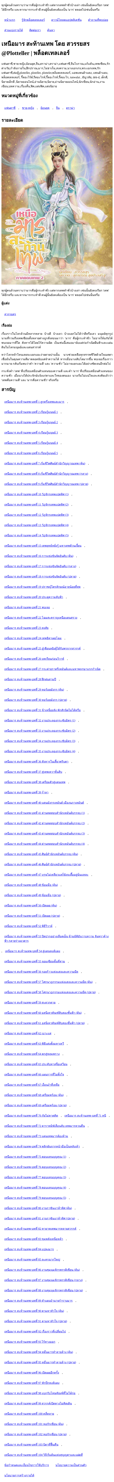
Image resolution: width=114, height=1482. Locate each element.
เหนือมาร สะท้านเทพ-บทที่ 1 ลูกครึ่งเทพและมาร (34, 401)
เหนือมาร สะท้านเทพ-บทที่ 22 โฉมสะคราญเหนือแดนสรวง (40, 617)
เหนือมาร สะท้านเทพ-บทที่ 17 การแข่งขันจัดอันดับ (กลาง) (40, 566)
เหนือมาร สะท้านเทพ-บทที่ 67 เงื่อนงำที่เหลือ (31, 1084)
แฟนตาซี (9, 107)
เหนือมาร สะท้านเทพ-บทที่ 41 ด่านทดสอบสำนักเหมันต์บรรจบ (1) (44, 812)
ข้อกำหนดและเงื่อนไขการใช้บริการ (26, 1465)
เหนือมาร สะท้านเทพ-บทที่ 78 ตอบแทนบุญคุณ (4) (35, 1187)
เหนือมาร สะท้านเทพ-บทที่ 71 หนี (85, 1115)
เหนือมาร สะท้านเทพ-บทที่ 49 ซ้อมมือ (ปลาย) (32, 895)
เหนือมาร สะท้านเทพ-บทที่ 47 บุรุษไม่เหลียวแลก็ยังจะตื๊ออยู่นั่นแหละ (46, 874)
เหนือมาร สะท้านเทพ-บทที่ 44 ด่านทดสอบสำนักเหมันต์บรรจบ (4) (44, 843)
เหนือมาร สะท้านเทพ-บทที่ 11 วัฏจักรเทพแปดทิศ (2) (36, 504)
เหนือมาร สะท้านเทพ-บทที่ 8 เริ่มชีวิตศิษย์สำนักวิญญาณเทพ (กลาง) (46, 473)
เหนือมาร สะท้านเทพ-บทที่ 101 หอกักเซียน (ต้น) (34, 1424)
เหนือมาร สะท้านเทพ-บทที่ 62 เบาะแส (27, 1033)
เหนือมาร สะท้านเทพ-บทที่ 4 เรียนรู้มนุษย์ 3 (31, 432)
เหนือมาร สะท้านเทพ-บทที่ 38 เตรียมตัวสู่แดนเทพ (34, 782)
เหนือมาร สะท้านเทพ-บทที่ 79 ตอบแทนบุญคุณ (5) (35, 1197)
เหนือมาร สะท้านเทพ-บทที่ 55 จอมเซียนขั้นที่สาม (34, 961)
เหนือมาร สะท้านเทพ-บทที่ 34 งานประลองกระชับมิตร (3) (39, 741)
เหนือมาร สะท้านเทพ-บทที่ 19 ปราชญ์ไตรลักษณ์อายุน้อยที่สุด (42, 586)
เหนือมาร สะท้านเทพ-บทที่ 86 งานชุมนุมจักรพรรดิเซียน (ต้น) (42, 1269)
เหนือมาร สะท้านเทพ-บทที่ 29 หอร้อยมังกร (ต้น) (34, 689)
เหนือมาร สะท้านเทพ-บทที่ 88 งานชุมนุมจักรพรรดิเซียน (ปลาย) (43, 1290)
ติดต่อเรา (35, 30)
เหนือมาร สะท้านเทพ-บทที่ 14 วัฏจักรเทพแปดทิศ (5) (36, 535)
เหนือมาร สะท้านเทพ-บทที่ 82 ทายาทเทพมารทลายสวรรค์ (40, 1228)
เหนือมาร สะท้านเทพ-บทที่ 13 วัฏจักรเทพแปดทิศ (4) (36, 525)
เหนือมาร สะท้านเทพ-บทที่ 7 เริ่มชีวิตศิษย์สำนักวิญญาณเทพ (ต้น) (44, 463)
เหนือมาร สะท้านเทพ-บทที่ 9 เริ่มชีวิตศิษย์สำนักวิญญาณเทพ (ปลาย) (46, 484)
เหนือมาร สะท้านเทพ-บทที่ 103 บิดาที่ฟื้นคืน (31, 1444)
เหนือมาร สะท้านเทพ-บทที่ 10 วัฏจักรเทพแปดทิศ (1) (36, 494)
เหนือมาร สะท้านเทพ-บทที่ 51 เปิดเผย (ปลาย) (32, 915)
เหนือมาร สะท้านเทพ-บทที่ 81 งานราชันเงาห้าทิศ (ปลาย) (39, 1218)
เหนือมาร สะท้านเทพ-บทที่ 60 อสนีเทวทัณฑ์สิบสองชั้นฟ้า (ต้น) (43, 1012)
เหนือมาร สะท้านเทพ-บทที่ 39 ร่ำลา (26, 792)
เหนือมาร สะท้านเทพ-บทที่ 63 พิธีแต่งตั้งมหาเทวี (34, 1043)
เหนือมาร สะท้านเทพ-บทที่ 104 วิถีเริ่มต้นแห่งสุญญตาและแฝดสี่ (43, 1454)
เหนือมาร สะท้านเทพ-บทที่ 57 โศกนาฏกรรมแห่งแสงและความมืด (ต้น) (48, 981)
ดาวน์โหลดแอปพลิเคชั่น (66, 19)
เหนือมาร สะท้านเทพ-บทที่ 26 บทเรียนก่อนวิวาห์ (34, 658)
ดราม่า (70, 107)
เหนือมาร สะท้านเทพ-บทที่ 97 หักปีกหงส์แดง (31, 1382)
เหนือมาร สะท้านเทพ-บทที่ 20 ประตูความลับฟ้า (33, 597)
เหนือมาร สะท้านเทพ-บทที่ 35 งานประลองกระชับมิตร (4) (39, 751)
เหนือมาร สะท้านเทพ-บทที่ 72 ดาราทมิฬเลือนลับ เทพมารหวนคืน (44, 1125)
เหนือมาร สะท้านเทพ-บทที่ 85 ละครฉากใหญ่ (32, 1259)
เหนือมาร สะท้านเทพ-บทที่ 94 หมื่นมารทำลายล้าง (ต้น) (38, 1352)
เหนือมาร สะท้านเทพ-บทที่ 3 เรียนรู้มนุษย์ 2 (31, 422)
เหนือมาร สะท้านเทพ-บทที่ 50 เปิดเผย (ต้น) (30, 905)
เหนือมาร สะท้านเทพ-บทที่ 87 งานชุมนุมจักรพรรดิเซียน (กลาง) (43, 1280)
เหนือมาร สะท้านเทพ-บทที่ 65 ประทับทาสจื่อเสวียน (35, 1064)
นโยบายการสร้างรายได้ (19, 1475)
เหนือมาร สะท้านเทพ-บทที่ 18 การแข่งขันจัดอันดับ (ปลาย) (40, 576)
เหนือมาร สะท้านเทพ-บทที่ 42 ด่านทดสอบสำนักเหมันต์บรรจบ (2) (44, 823)
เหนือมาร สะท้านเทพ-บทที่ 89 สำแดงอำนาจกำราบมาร (38, 1300)
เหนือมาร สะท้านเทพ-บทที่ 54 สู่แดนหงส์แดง (32, 951)
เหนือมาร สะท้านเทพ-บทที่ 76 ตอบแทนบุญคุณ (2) (35, 1167)
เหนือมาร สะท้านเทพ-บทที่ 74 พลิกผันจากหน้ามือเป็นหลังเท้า (42, 1146)
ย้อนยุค (45, 107)
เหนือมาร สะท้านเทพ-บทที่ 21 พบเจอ (27, 607)
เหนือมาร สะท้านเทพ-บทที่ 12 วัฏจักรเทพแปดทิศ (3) (36, 514)
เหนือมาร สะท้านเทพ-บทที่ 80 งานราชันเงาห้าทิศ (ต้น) (38, 1208)
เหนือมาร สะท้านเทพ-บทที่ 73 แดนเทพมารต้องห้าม (36, 1136)
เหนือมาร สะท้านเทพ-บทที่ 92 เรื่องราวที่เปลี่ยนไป (35, 1331)
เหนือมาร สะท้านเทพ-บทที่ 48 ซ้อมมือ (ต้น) (31, 884)
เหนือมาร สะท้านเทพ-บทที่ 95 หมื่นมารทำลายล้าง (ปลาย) (40, 1362)
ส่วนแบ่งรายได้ (13, 30)
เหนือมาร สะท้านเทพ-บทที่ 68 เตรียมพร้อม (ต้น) (34, 1095)
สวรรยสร (10, 314)
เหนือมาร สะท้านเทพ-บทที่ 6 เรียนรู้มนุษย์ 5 (31, 453)
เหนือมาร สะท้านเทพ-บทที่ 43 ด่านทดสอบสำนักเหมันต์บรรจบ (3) (44, 833)
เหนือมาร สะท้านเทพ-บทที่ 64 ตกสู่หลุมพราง (32, 1053)
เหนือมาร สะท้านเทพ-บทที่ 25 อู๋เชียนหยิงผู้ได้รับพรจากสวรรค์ (42, 648)
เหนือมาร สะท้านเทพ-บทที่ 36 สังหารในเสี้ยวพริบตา (36, 761)
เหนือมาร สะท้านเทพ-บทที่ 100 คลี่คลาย (29, 1413)
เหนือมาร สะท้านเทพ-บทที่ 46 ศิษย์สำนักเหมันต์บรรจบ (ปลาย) (42, 864)
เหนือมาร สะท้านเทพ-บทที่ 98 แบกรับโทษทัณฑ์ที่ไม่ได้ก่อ (39, 1393)
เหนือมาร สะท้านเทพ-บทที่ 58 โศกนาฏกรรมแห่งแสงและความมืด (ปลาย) (50, 992)
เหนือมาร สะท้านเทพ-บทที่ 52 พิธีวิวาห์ (28, 926)
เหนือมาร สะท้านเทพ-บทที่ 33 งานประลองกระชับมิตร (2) (39, 730)
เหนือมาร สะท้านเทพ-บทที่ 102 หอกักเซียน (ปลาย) (35, 1434)
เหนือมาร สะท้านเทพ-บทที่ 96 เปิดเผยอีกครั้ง (31, 1372)
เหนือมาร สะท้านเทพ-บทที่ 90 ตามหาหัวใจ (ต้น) (34, 1310)
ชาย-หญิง (28, 107)
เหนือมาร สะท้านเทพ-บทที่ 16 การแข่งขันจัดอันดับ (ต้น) (38, 555)
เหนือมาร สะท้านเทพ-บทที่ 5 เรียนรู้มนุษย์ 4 (31, 442)
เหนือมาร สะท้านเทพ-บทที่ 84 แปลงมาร (29, 1249)
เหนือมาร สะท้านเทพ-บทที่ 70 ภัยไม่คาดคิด (31, 1115)
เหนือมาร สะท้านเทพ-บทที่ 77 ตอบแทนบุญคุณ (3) (35, 1177)
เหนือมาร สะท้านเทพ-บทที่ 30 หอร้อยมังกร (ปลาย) (35, 699)
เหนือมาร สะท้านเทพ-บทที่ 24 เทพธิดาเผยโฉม (33, 638)
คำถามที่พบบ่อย (98, 19)
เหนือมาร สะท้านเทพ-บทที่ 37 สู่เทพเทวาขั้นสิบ (33, 771)
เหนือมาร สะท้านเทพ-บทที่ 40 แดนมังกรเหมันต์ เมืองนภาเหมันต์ (44, 802)
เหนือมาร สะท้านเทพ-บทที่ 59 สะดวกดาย (29, 1002)
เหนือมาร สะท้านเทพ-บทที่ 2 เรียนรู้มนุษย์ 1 (31, 412)
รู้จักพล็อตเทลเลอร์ (33, 19)
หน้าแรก (9, 19)
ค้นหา (51, 30)
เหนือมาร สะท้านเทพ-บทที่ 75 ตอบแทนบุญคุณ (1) (35, 1156)
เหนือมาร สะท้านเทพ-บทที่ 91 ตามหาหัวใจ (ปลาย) (35, 1321)
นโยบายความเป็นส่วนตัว (70, 1465)
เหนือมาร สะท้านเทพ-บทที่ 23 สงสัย (26, 627)
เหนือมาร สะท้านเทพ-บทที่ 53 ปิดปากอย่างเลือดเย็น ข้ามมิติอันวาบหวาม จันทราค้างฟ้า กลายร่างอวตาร (56, 938)
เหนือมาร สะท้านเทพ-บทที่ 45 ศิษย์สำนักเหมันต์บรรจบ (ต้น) (41, 854)
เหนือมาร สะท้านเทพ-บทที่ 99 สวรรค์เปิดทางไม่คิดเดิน (38, 1403)
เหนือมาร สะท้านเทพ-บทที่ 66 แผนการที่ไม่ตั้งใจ (34, 1074)
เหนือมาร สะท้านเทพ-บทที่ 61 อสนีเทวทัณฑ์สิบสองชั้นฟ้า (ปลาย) (44, 1023)
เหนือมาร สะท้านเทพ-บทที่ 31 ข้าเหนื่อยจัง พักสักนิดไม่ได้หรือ (42, 710)
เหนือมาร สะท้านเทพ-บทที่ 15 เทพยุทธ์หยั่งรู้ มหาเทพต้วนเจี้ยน (42, 545)
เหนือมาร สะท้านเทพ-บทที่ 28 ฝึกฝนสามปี (30, 679)
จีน (58, 107)
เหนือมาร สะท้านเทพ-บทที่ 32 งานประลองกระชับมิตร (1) (39, 720)
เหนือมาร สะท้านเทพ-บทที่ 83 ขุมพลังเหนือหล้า (33, 1239)
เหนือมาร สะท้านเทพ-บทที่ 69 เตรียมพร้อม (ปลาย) (35, 1105)
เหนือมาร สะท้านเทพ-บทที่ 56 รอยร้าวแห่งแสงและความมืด (41, 971)
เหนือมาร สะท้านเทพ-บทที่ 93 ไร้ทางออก (29, 1341)
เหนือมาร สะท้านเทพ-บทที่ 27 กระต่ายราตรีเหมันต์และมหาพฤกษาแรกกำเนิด (52, 669)
